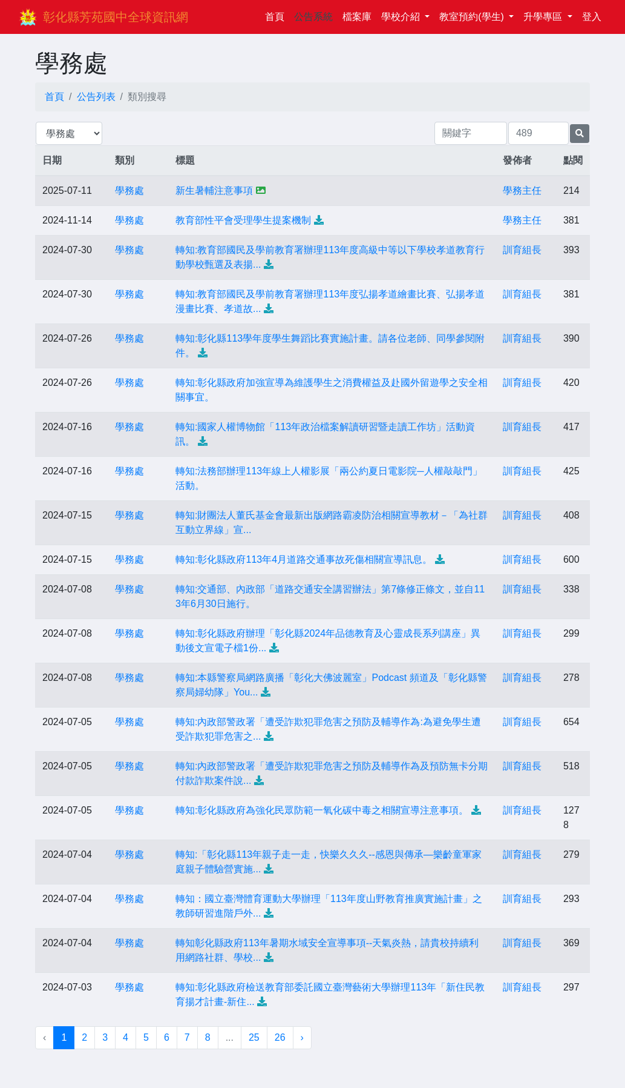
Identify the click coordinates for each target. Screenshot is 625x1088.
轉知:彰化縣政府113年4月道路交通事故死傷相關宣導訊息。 (303, 559)
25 (254, 1037)
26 (280, 1037)
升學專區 (543, 17)
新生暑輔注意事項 (214, 190)
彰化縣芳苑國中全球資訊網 (115, 17)
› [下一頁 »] (302, 1037)
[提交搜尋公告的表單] (579, 133)
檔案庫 (356, 17)
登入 (591, 17)
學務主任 (522, 190)
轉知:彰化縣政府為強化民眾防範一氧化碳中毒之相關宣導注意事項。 (321, 810)
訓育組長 (522, 250)
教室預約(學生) (472, 17)
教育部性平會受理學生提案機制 (243, 220)
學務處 (129, 190)
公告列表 (96, 96)
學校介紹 (401, 17)
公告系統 (313, 17)
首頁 (277, 15)
